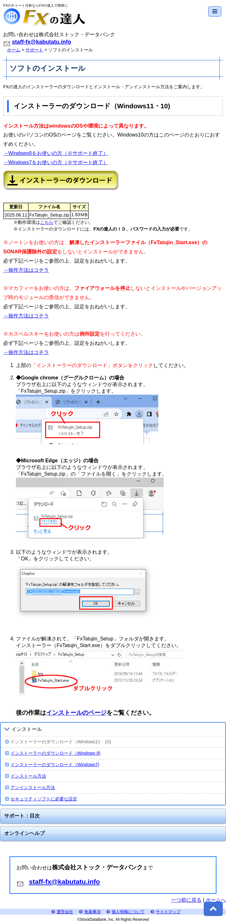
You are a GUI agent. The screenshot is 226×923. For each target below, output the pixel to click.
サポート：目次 (22, 816)
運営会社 (62, 911)
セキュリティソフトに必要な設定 (41, 798)
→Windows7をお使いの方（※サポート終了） (55, 162)
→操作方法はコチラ (26, 270)
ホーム (13, 49)
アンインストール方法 (30, 787)
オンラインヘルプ (24, 833)
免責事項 (90, 911)
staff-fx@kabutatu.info (41, 42)
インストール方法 (25, 776)
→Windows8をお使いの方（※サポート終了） (55, 153)
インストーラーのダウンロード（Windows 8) (52, 753)
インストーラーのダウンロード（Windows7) (52, 764)
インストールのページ (76, 712)
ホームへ (216, 900)
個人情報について (125, 911)
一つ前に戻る (186, 900)
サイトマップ (166, 911)
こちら (46, 222)
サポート (34, 49)
